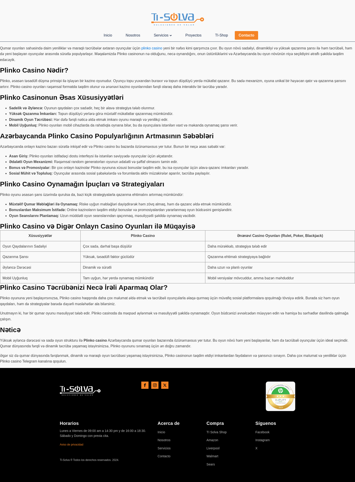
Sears (210, 464)
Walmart (212, 456)
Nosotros (133, 35)
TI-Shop (221, 35)
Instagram (262, 440)
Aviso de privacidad (71, 444)
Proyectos (193, 35)
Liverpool (213, 448)
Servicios (163, 35)
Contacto (246, 35)
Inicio (108, 35)
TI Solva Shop (216, 432)
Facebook (262, 432)
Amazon (212, 440)
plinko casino (151, 48)
